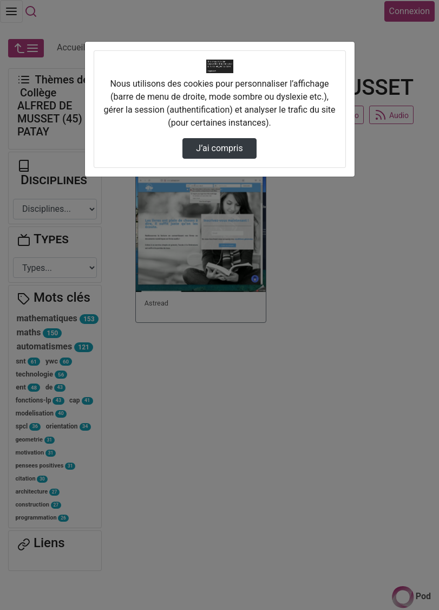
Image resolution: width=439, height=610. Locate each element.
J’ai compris (219, 148)
